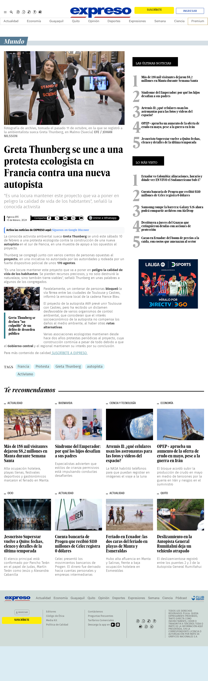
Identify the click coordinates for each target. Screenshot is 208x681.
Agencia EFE (13, 217)
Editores (51, 611)
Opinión (93, 21)
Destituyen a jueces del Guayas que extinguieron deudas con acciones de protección (166, 226)
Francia (23, 366)
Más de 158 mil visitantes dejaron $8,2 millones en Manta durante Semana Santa (169, 79)
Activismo (25, 374)
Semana (160, 21)
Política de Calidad (57, 625)
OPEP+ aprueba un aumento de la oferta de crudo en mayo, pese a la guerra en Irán (170, 125)
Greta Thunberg (68, 366)
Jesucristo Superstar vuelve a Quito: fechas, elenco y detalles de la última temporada (170, 140)
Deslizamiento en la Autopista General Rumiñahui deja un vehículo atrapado (174, 543)
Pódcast (181, 598)
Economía (34, 21)
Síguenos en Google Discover (70, 230)
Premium (197, 21)
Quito (76, 21)
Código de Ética (55, 616)
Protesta (42, 366)
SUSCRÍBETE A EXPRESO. (69, 353)
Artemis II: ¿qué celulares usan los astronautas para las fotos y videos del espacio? (167, 111)
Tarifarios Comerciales (101, 620)
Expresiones (137, 21)
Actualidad (11, 21)
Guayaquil (56, 21)
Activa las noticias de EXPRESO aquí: (29, 230)
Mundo (14, 41)
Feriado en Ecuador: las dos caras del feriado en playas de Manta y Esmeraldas (126, 543)
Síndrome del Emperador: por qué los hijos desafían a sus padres (170, 94)
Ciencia (179, 21)
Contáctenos (95, 611)
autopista (95, 366)
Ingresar (190, 11)
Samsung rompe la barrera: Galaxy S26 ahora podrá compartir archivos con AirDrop (172, 209)
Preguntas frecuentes (100, 616)
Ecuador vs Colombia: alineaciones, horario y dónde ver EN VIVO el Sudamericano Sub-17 (171, 178)
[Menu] (5, 12)
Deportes (114, 21)
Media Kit (51, 620)
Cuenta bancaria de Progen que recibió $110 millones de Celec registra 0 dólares (170, 193)
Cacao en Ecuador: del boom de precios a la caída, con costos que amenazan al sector (170, 239)
